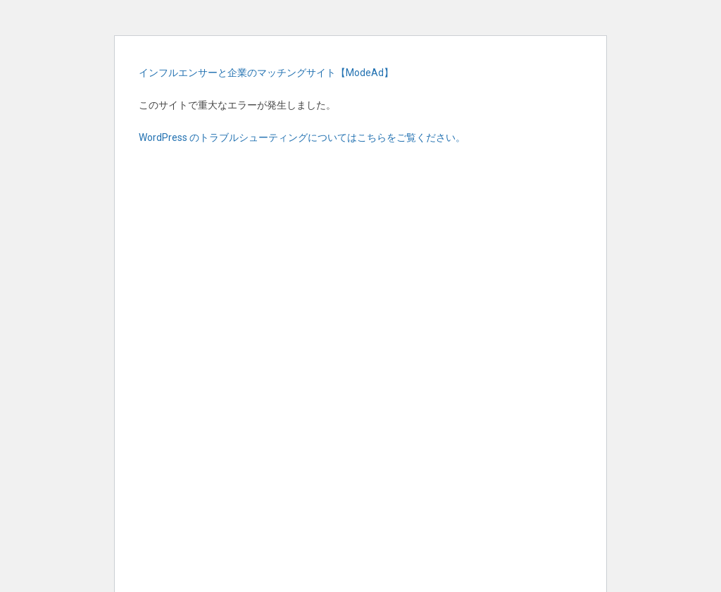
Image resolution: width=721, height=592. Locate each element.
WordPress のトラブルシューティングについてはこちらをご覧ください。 (302, 137)
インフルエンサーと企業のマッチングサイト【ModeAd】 (266, 72)
